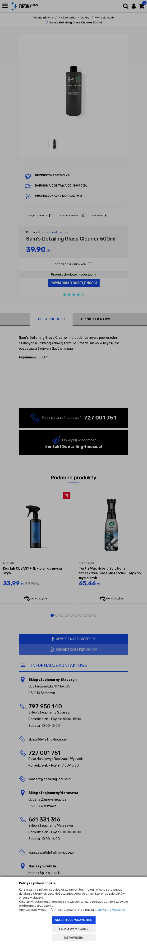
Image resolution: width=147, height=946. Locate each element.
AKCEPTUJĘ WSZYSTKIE (73, 920)
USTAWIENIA (73, 937)
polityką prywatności (110, 909)
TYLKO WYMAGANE (73, 929)
